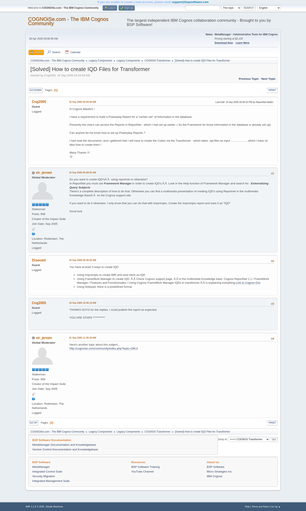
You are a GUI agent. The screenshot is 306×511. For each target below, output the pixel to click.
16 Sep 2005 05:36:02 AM (82, 260)
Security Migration (43, 476)
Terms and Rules (260, 506)
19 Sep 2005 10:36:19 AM (82, 303)
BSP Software (215, 466)
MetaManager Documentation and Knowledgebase (64, 444)
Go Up (33, 422)
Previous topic (249, 78)
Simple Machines (54, 506)
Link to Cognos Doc (248, 282)
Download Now (224, 42)
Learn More (242, 42)
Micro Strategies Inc (219, 471)
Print (272, 90)
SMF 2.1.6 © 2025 (35, 506)
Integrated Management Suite (51, 481)
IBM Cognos (214, 476)
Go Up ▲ (275, 506)
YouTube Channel (142, 471)
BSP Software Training (145, 466)
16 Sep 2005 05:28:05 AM (82, 172)
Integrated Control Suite (47, 471)
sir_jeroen (44, 172)
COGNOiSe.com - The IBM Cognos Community (68, 21)
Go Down (35, 90)
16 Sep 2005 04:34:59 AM (82, 102)
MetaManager (41, 466)
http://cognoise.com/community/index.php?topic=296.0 (103, 348)
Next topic (268, 78)
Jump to (222, 439)
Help (247, 506)
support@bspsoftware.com (190, 2)
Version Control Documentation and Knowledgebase (65, 449)
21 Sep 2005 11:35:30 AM (82, 337)
